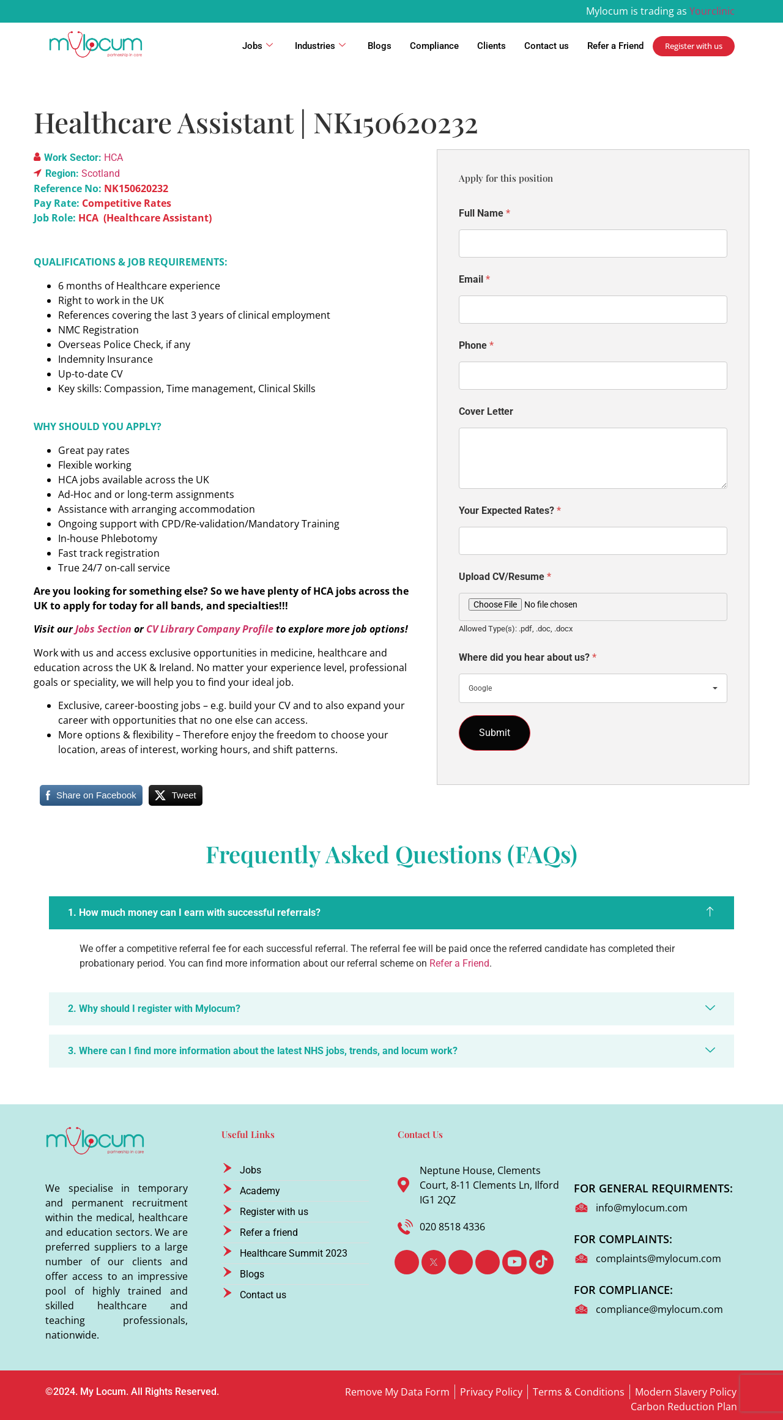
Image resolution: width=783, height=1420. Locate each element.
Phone (476, 345)
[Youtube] (514, 1262)
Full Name (484, 213)
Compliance (434, 45)
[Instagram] (487, 1262)
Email (474, 279)
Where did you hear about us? (527, 657)
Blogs (380, 45)
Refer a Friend (615, 45)
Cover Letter (486, 411)
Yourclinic (712, 11)
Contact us (546, 45)
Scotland (100, 173)
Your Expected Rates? (510, 510)
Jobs (257, 45)
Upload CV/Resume (505, 576)
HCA (113, 157)
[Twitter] (433, 1262)
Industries (320, 45)
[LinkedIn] (460, 1262)
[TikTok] (541, 1262)
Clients (491, 45)
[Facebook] (407, 1262)
